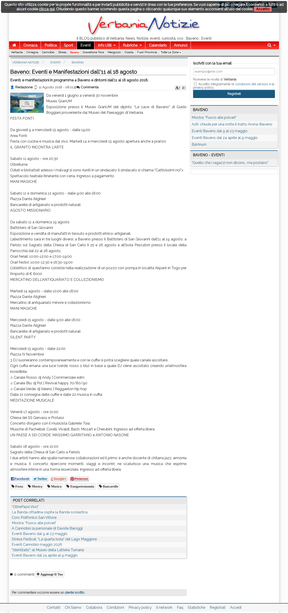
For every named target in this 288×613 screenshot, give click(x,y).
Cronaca (30, 45)
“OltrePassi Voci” (25, 507)
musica (56, 486)
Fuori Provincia (147, 52)
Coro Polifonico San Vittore (34, 517)
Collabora (94, 607)
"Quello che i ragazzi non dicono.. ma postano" (230, 163)
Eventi (85, 45)
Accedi (235, 607)
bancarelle (110, 486)
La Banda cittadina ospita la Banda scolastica (50, 512)
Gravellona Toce (93, 52)
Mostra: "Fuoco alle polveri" (34, 523)
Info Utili (104, 45)
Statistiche (196, 607)
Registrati (217, 607)
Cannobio (48, 52)
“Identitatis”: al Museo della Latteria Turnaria (48, 550)
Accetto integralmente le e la (233, 85)
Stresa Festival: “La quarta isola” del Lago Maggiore (54, 539)
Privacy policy (140, 607)
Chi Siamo (73, 607)
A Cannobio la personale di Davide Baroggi (47, 528)
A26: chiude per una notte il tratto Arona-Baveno (232, 124)
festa (18, 486)
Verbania (17, 52)
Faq (180, 607)
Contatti (53, 607)
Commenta (87, 87)
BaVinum (199, 144)
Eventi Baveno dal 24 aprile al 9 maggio (45, 555)
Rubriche (130, 45)
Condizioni (115, 607)
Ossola (128, 52)
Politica (51, 45)
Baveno (74, 52)
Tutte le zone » (171, 52)
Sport (68, 45)
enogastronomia (81, 486)
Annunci (180, 45)
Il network (164, 607)
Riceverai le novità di (214, 79)
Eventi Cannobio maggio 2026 (37, 544)
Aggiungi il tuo (51, 574)
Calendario (158, 45)
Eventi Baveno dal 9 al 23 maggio (40, 534)
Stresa (62, 52)
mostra (36, 486)
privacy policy (203, 87)
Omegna (32, 52)
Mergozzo (114, 52)
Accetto (263, 9)
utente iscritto (74, 592)
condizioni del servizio (251, 84)
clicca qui (46, 9)
